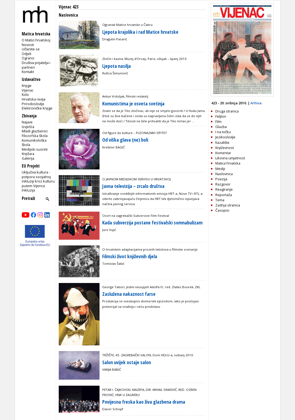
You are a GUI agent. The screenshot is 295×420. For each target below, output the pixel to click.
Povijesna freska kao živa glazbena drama (143, 401)
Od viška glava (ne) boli (125, 139)
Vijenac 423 (68, 7)
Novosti (28, 44)
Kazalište (222, 142)
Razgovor (223, 184)
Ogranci (28, 58)
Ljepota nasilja (116, 66)
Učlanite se (31, 49)
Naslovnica (224, 173)
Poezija (221, 178)
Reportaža (223, 194)
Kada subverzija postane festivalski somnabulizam (152, 222)
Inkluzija (28, 190)
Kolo (25, 94)
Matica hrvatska (227, 163)
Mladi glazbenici (35, 131)
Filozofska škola (35, 135)
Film (218, 121)
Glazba (221, 126)
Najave (27, 122)
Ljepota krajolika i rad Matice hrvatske (140, 32)
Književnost (224, 147)
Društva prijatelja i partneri (36, 65)
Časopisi (222, 210)
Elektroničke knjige (37, 108)
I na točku (223, 131)
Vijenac (27, 90)
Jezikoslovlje (225, 137)
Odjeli (26, 53)
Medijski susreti (35, 149)
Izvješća (28, 126)
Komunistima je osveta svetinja (133, 103)
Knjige (27, 85)
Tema (219, 199)
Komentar (223, 152)
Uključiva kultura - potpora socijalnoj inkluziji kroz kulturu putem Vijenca (38, 179)
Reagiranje (224, 189)
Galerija (28, 158)
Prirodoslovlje (33, 103)
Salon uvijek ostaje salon (126, 362)
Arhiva (256, 103)
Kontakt (28, 71)
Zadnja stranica (227, 205)
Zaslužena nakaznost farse (129, 294)
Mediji (220, 168)
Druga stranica (227, 111)
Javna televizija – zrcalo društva (133, 186)
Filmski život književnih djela (129, 256)
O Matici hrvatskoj (36, 40)
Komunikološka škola (34, 142)
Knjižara (28, 153)
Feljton (220, 116)
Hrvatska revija (33, 99)
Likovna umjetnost (230, 158)
